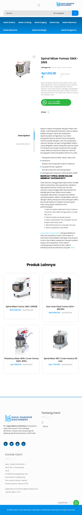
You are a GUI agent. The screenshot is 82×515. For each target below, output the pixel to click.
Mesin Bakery (57, 67)
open (33, 56)
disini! (72, 247)
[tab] (24, 134)
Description (24, 135)
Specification (23, 144)
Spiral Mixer (67, 67)
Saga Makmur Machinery (50, 233)
